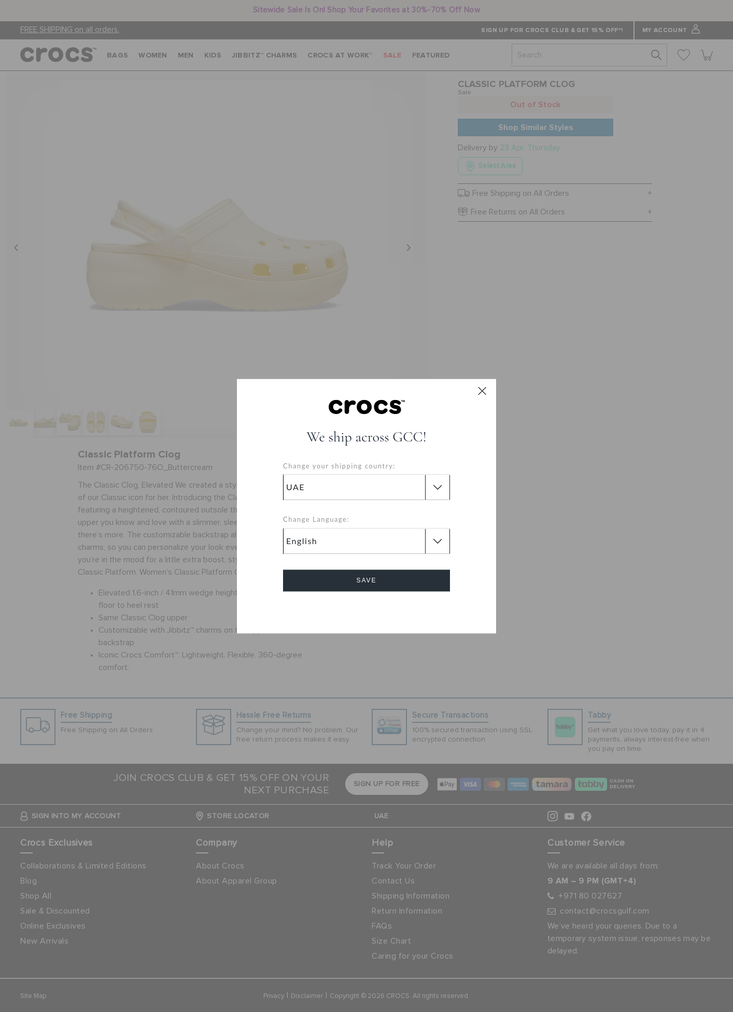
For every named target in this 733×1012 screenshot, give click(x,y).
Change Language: (316, 520)
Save (366, 580)
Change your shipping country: (339, 466)
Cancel (367, 609)
